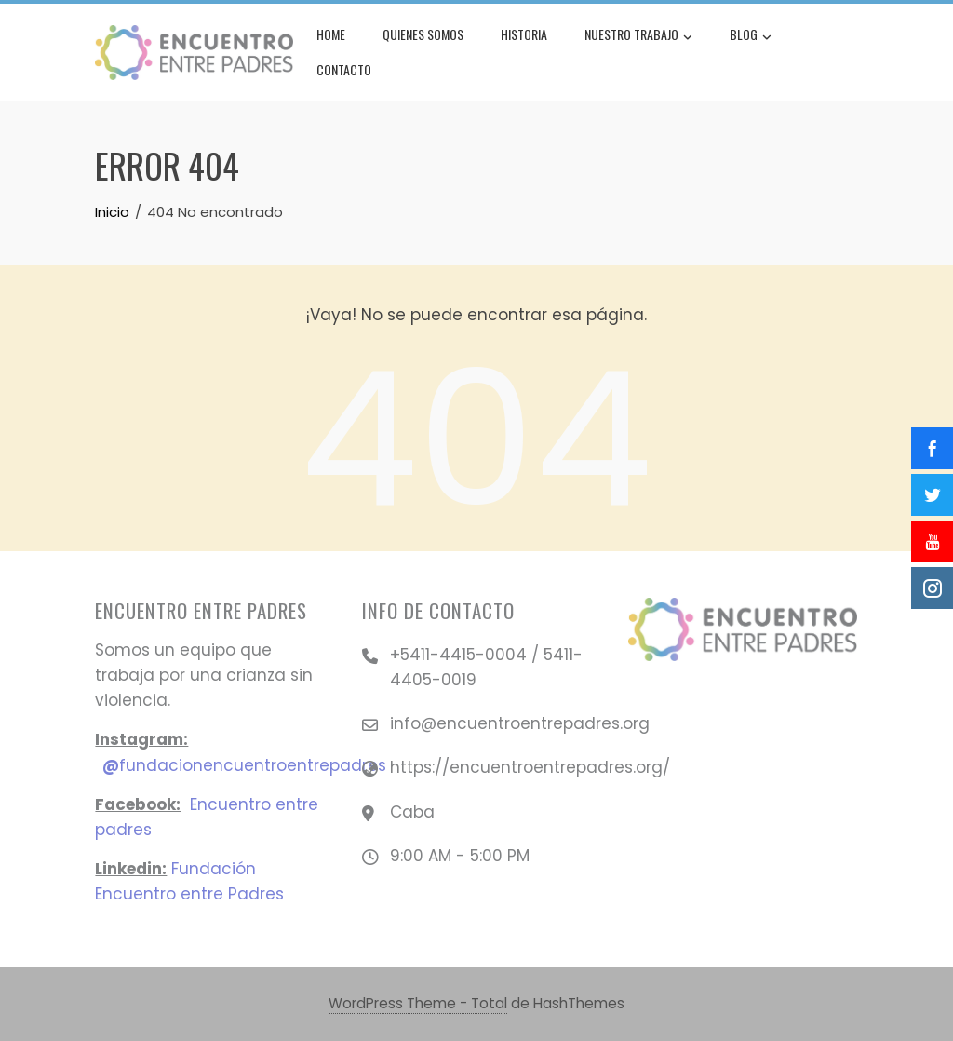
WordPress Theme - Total (418, 1003)
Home (330, 34)
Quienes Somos (423, 34)
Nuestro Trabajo (638, 36)
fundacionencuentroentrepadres (244, 765)
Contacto (343, 69)
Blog (751, 36)
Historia (524, 34)
